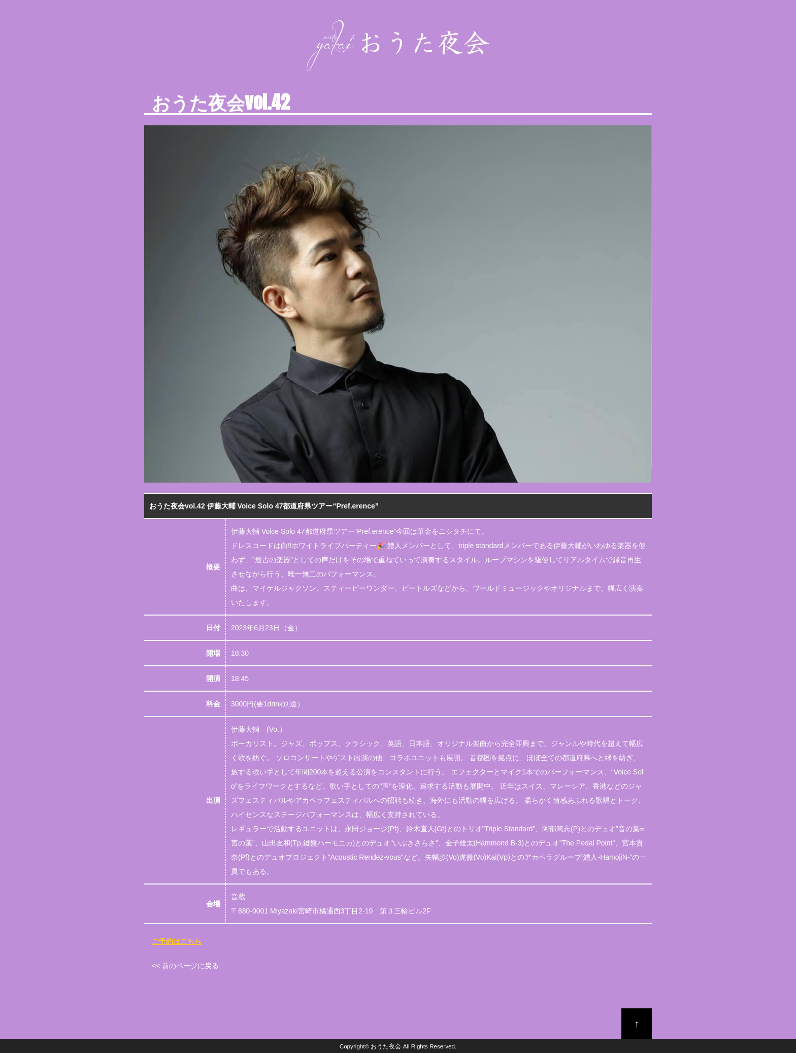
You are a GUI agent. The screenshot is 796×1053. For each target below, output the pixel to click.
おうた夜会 (386, 1046)
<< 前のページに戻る (185, 966)
